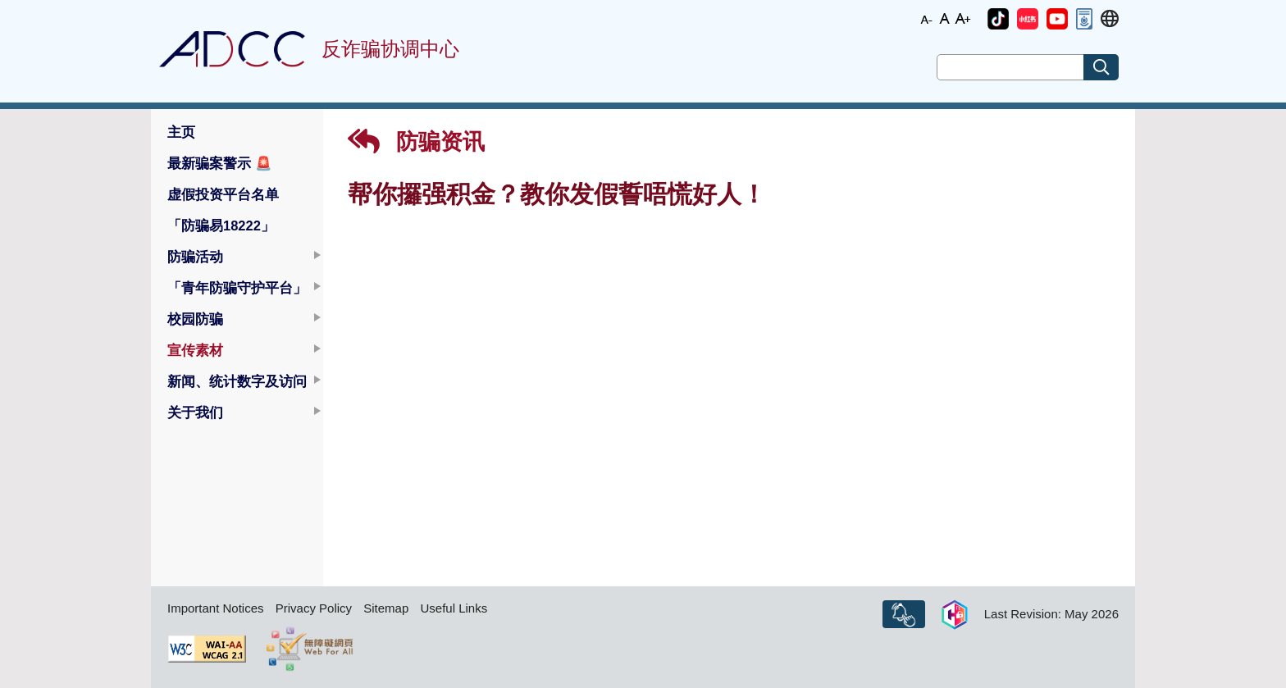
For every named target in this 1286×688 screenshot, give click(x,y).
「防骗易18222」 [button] (221, 225)
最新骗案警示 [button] (219, 163)
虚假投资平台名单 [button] (223, 194)
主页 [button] (181, 132)
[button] (998, 19)
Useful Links (453, 608)
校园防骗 (195, 319)
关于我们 (195, 412)
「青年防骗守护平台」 (237, 287)
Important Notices (215, 608)
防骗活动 (195, 256)
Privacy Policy (314, 608)
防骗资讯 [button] (416, 141)
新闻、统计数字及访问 (237, 381)
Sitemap (385, 608)
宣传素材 (195, 350)
